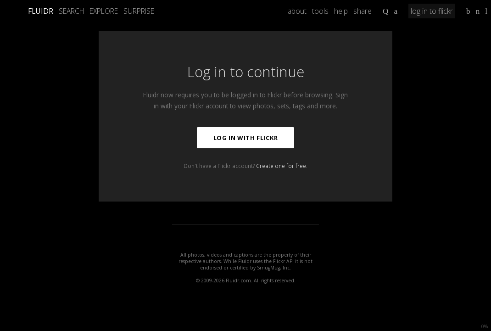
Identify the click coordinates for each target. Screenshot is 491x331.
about (297, 11)
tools (320, 11)
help (341, 11)
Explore (103, 11)
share (362, 11)
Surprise (138, 11)
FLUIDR (40, 11)
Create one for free (281, 165)
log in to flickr (432, 11)
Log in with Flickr (245, 138)
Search (71, 11)
